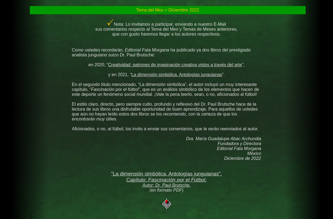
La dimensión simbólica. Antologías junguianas (176, 74)
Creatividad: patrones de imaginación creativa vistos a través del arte (175, 64)
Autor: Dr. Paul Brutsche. (166, 185)
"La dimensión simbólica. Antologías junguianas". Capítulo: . (166, 177)
